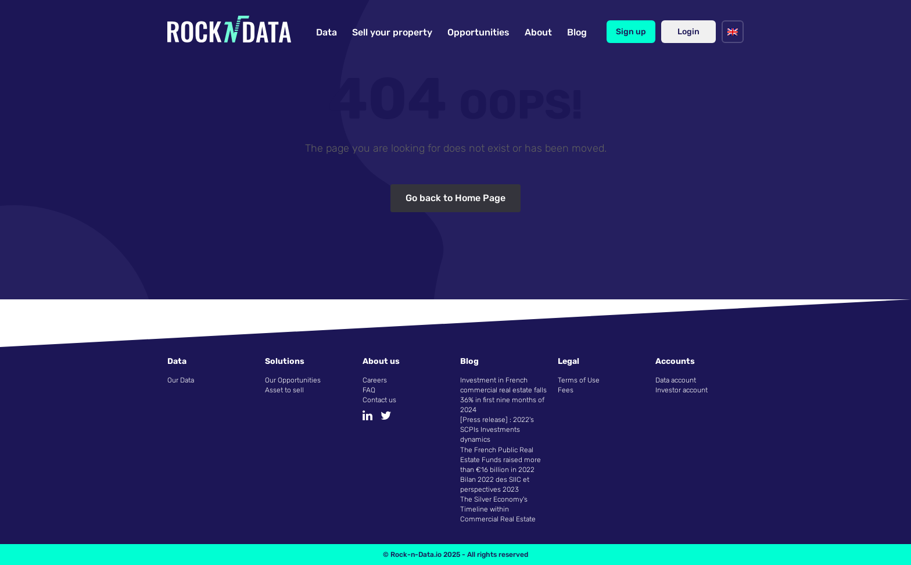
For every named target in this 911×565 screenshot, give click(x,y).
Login (688, 32)
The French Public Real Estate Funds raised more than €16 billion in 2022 (500, 460)
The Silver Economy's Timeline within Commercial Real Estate (498, 509)
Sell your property (392, 32)
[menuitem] (733, 31)
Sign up (631, 32)
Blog (577, 32)
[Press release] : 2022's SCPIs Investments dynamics (497, 430)
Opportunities (478, 32)
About (538, 32)
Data (326, 32)
